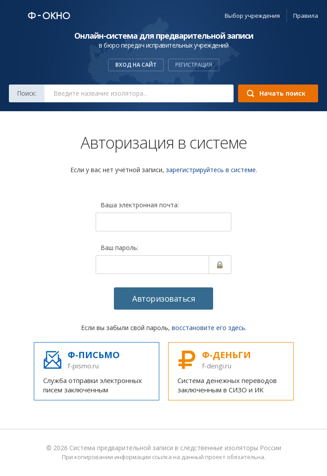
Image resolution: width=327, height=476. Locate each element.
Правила (305, 16)
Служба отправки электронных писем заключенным (96, 371)
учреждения (252, 16)
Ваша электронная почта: (140, 205)
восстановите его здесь (208, 327)
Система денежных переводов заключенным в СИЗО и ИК (231, 371)
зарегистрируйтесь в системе (211, 169)
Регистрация (193, 65)
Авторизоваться (163, 298)
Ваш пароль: (119, 248)
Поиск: (26, 93)
